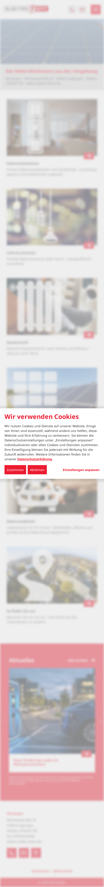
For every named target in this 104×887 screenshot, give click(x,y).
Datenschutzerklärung (34, 459)
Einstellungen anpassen (81, 470)
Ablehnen (37, 470)
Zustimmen (15, 470)
